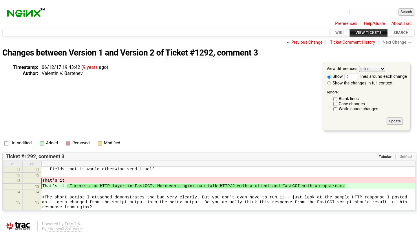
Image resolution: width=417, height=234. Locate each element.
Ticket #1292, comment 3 (211, 53)
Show (335, 76)
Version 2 (137, 53)
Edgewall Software (64, 228)
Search (401, 32)
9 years (90, 67)
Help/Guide (374, 23)
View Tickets (369, 32)
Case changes (352, 104)
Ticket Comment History (352, 42)
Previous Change (307, 42)
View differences (342, 69)
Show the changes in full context (360, 83)
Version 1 (86, 53)
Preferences (346, 23)
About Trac (402, 23)
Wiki (339, 32)
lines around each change (375, 76)
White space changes (358, 108)
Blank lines (349, 98)
